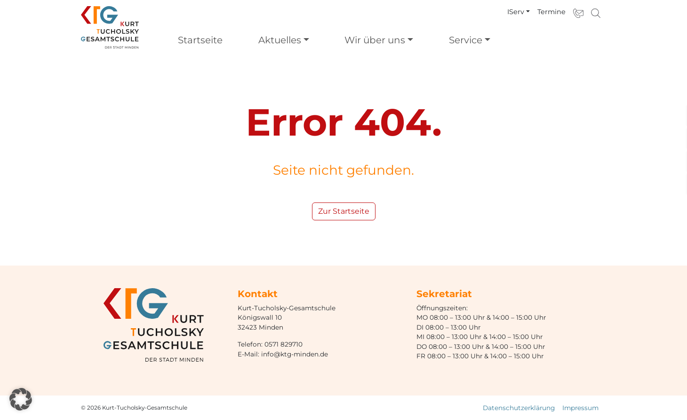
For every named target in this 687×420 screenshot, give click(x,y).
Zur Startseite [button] (343, 211)
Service (465, 40)
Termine (551, 12)
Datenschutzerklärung (519, 408)
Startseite (200, 40)
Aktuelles (279, 40)
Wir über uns (374, 40)
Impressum (580, 408)
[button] (20, 399)
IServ (515, 12)
